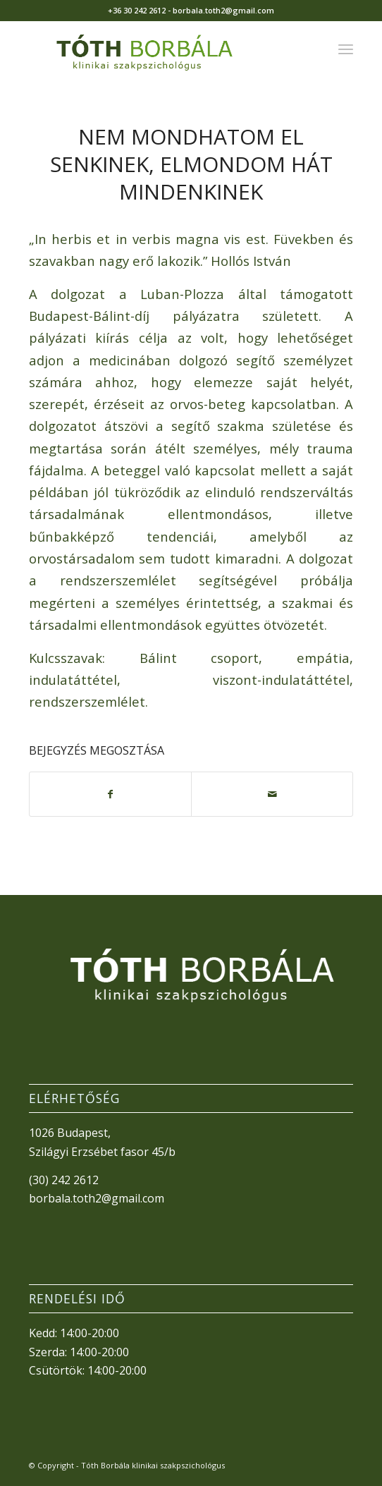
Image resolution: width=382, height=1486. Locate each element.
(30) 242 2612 (64, 1180)
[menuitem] (345, 49)
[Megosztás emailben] (272, 794)
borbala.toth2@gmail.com (96, 1198)
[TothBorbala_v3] (159, 48)
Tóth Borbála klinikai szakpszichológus (153, 1465)
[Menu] (345, 49)
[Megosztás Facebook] (110, 794)
